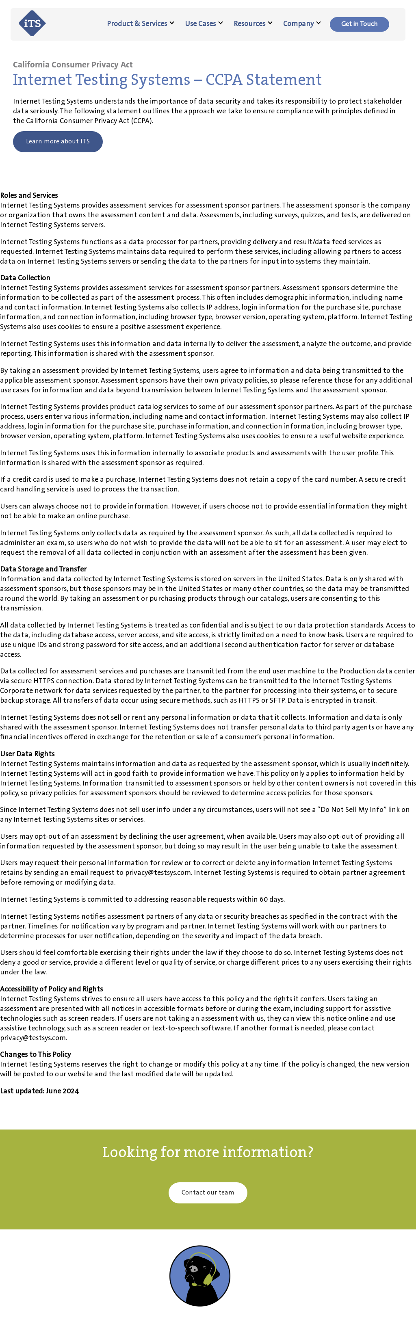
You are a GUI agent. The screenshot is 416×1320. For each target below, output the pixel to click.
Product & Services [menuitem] (140, 24)
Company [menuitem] (302, 24)
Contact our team (208, 1192)
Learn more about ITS (58, 141)
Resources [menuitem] (253, 24)
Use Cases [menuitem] (204, 24)
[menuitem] (359, 24)
